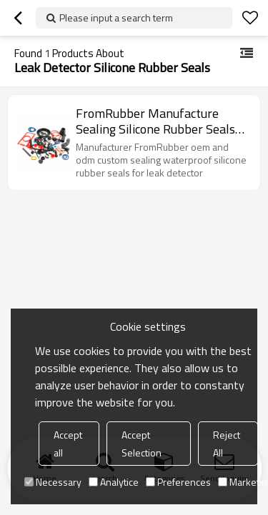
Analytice (114, 481)
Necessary (52, 481)
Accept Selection (141, 443)
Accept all (68, 443)
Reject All (226, 443)
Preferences (178, 481)
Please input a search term (116, 17)
